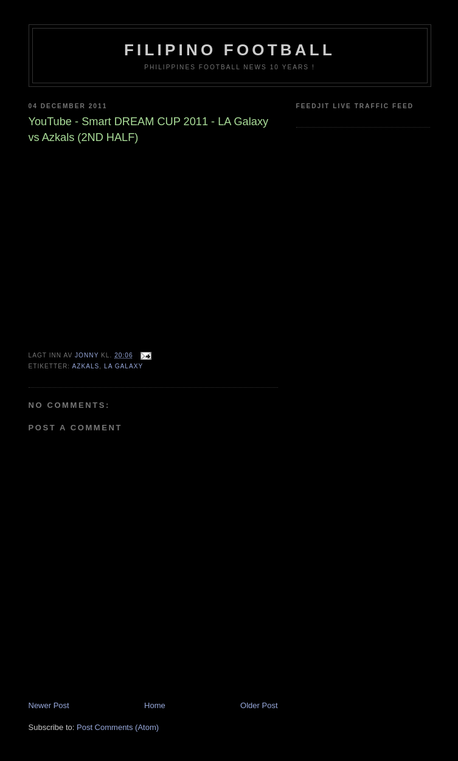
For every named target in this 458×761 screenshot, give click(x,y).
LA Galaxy (123, 366)
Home (154, 705)
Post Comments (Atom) (118, 727)
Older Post (258, 705)
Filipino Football (229, 50)
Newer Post (49, 705)
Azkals (85, 366)
